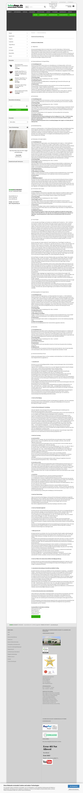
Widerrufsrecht (11, 632)
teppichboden (17, 11)
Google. (54, 265)
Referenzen (72, 11)
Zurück (36, 599)
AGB (8, 617)
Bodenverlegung (53, 11)
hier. (41, 245)
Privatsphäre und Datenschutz (14, 627)
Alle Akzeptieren (73, 786)
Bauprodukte (11, 35)
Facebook (65, 217)
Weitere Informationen (74, 789)
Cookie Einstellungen (12, 644)
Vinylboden (11, 24)
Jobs (9, 614)
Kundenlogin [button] (63, 2)
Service (10, 38)
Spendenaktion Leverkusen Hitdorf (50, 682)
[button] (54, 2)
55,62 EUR (18, 138)
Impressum (10, 622)
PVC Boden (11, 33)
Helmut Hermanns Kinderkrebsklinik (50, 678)
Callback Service (11, 639)
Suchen (35, 11)
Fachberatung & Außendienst (13, 634)
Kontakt (9, 641)
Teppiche (11, 21)
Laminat (10, 30)
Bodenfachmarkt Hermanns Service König (51, 686)
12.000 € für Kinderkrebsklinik (49, 679)
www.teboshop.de (13, 181)
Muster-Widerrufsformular (13, 624)
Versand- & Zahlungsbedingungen (14, 629)
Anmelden (18, 92)
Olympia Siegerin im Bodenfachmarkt (50, 683)
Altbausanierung (63, 11)
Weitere (25, 11)
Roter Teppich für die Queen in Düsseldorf (51, 675)
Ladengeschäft (43, 11)
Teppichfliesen (12, 27)
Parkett (10, 11)
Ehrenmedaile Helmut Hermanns (49, 680)
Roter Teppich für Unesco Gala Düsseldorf (51, 676)
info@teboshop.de (15, 186)
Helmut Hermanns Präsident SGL (49, 684)
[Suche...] (27, 7)
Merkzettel (70, 2)
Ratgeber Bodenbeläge (12, 636)
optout (64, 168)
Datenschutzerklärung (25, 790)
